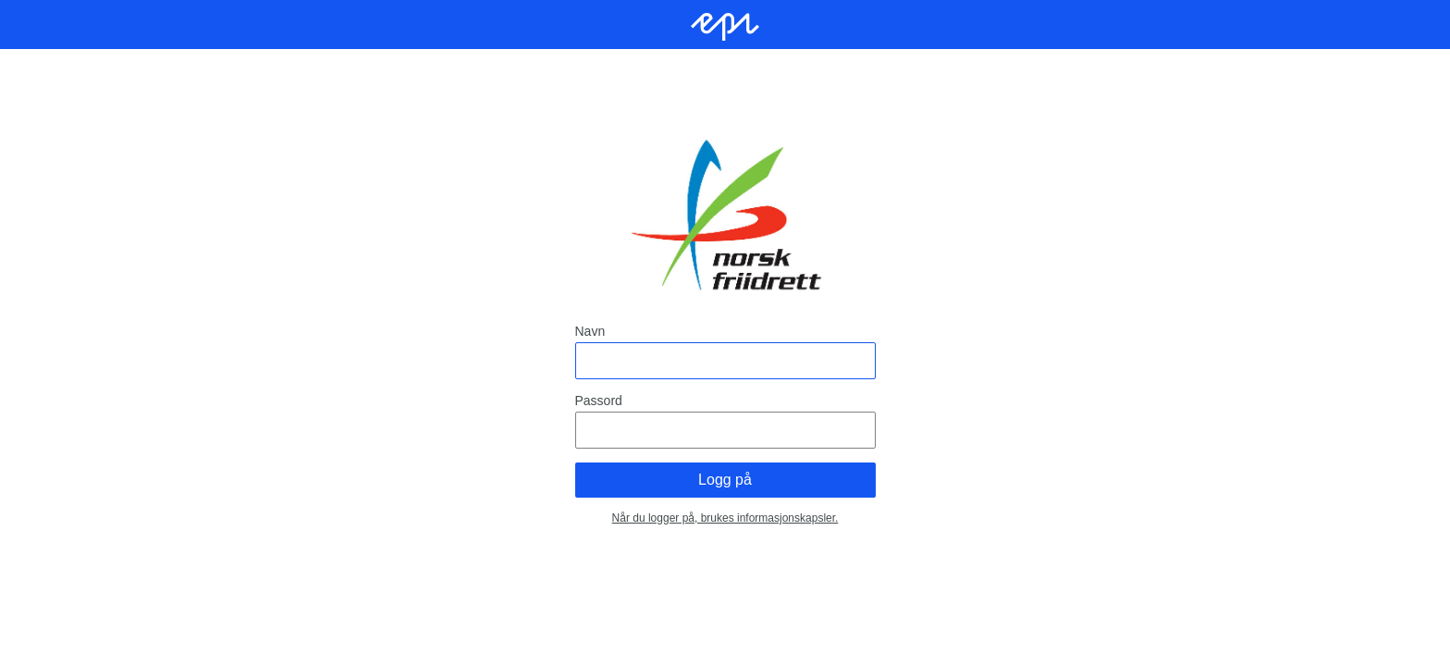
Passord (598, 400)
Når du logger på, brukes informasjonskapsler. (725, 518)
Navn (590, 331)
